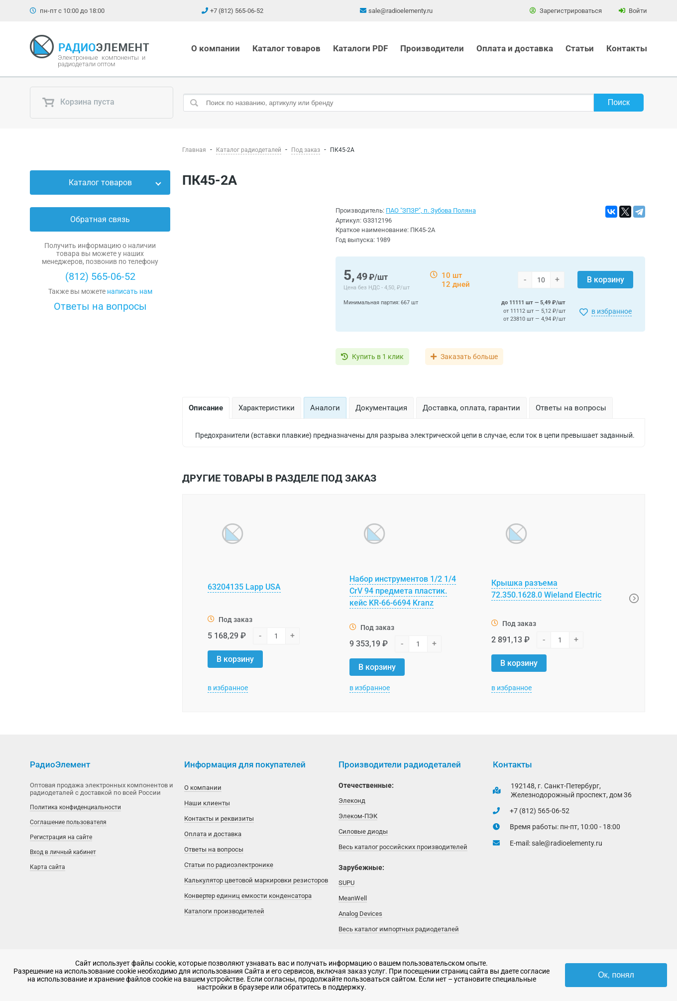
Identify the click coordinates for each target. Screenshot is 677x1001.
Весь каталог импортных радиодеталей (398, 929)
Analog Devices (360, 913)
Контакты (626, 48)
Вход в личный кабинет (63, 852)
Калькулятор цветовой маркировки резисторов (256, 880)
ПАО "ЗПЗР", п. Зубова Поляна (431, 210)
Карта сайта (47, 867)
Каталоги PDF (360, 48)
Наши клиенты (207, 803)
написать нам (129, 291)
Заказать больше (469, 357)
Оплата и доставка (514, 48)
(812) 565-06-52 (100, 276)
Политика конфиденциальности (75, 807)
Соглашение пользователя (68, 822)
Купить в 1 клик (378, 357)
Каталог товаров (286, 48)
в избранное (611, 311)
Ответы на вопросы (100, 306)
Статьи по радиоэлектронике (228, 865)
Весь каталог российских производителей (402, 847)
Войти (633, 10)
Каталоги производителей (224, 911)
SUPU (346, 882)
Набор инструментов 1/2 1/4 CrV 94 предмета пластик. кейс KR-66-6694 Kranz (402, 591)
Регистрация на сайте (61, 837)
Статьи (579, 48)
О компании (215, 48)
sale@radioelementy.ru (400, 10)
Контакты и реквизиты (219, 818)
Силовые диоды (363, 831)
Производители (432, 48)
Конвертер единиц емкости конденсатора (248, 895)
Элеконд (351, 800)
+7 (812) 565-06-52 (236, 10)
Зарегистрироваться (566, 10)
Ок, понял (616, 975)
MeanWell (352, 898)
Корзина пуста (78, 102)
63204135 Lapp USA (244, 587)
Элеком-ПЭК (357, 816)
